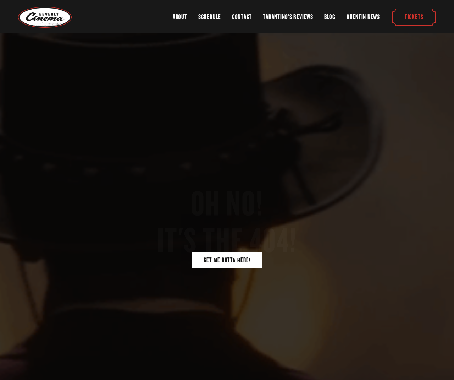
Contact (242, 17)
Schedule (209, 17)
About (180, 17)
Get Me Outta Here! (227, 260)
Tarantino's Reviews (288, 17)
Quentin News (363, 17)
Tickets (414, 17)
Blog (330, 17)
